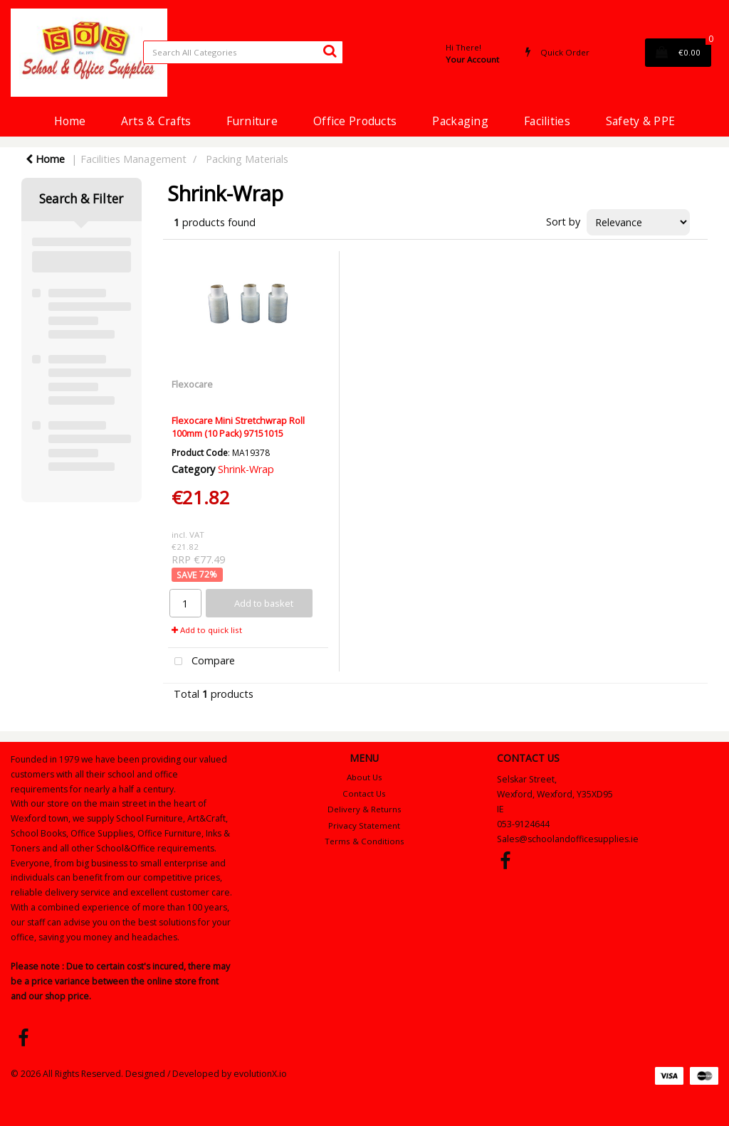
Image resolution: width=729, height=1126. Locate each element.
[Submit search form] (329, 50)
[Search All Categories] (243, 52)
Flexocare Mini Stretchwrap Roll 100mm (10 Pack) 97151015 (238, 426)
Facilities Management (133, 159)
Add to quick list (207, 630)
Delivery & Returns (364, 809)
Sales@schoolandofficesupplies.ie (568, 839)
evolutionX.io (260, 1074)
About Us (364, 777)
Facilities (547, 121)
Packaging (460, 121)
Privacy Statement (364, 825)
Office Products (355, 121)
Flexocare (192, 384)
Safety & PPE (640, 121)
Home (69, 121)
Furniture (252, 121)
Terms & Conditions (364, 841)
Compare (201, 662)
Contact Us (364, 793)
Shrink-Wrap (246, 469)
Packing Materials (247, 159)
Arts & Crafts (156, 121)
